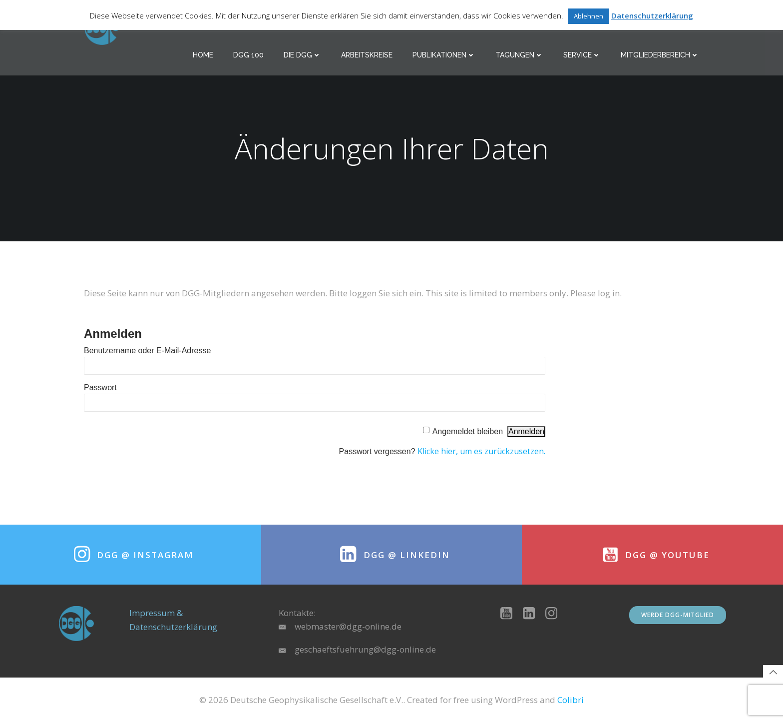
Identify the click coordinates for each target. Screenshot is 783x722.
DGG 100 (248, 55)
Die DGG (302, 55)
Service (582, 55)
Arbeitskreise (366, 55)
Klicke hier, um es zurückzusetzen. (481, 451)
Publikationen (443, 55)
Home (203, 55)
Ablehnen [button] (588, 15)
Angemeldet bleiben (467, 431)
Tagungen (519, 55)
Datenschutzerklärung (652, 15)
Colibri (570, 700)
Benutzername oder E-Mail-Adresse (147, 350)
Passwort (100, 387)
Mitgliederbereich (660, 55)
